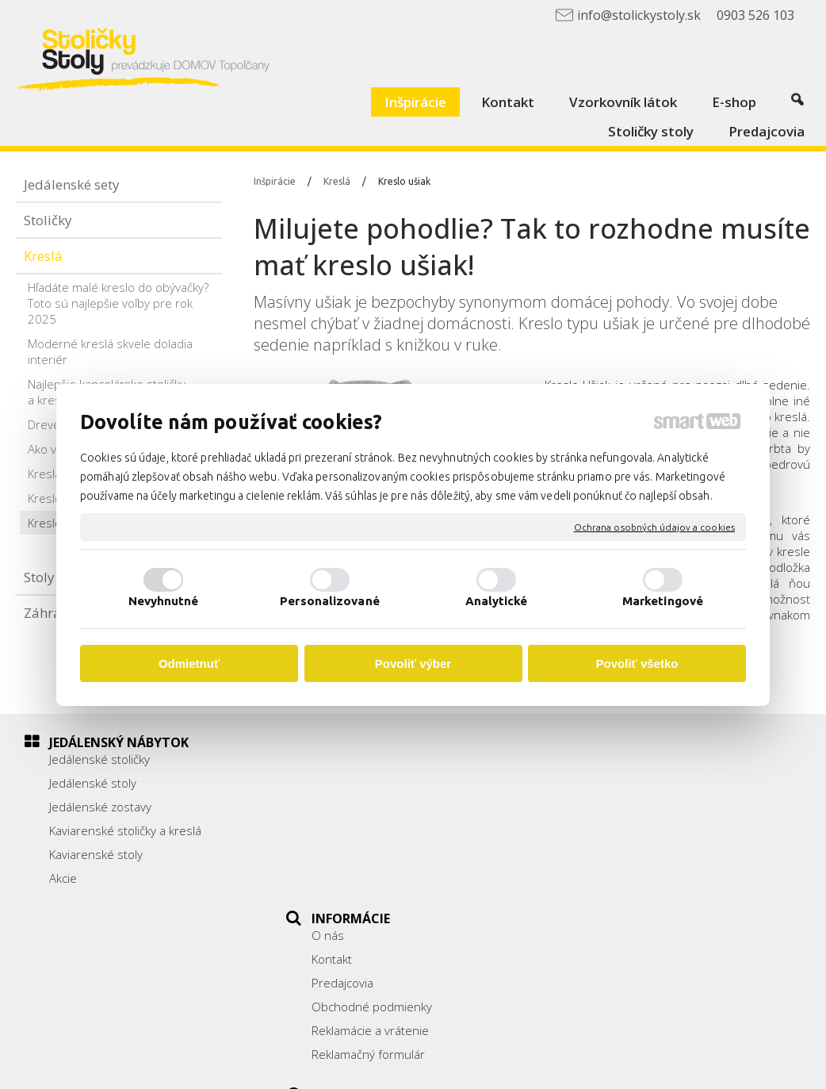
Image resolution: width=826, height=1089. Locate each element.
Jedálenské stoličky (99, 759)
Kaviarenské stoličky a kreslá (125, 830)
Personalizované (330, 601)
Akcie (63, 878)
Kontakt (339, 783)
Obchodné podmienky (379, 830)
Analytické (496, 601)
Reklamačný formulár (376, 878)
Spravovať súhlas (722, 1066)
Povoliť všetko (637, 663)
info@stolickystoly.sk (641, 864)
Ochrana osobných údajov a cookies (654, 526)
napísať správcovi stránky (450, 1066)
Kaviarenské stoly (96, 854)
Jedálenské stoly (92, 783)
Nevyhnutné (163, 601)
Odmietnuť (189, 663)
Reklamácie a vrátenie (378, 854)
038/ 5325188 (624, 828)
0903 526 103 (624, 846)
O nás (335, 759)
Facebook (611, 886)
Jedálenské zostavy (100, 807)
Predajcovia (350, 807)
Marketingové (662, 601)
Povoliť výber (413, 663)
